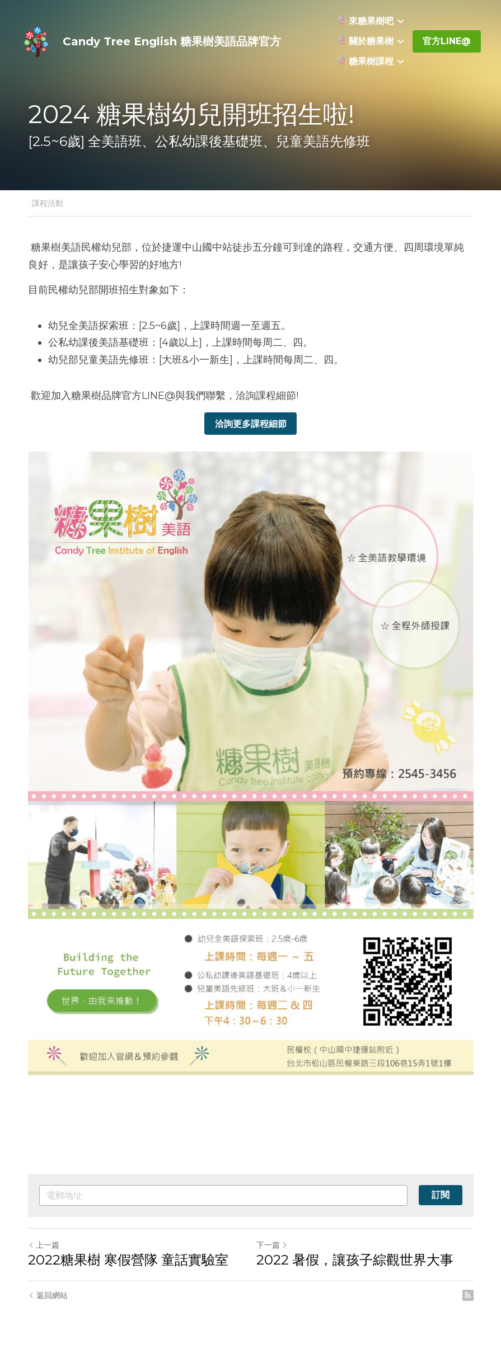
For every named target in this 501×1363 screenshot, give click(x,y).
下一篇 (272, 1245)
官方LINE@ (447, 41)
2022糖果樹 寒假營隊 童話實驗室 (128, 1260)
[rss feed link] (468, 1295)
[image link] (37, 40)
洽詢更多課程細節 (251, 423)
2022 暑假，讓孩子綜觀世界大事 (354, 1260)
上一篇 (43, 1245)
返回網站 (48, 1295)
